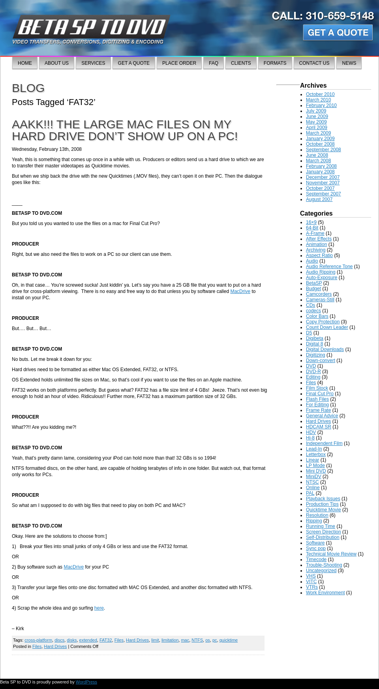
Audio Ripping (321, 272)
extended (88, 640)
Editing (313, 377)
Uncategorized (321, 570)
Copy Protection (323, 322)
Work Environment (325, 592)
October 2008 (320, 144)
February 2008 (321, 166)
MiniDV (313, 476)
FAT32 (105, 640)
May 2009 (316, 122)
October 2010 (320, 94)
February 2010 (321, 105)
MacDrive (240, 291)
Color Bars (317, 316)
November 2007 (323, 183)
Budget (313, 288)
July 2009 (316, 111)
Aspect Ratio (319, 255)
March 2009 (318, 133)
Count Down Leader (327, 327)
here (99, 608)
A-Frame (315, 233)
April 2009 (316, 127)
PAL (310, 493)
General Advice (322, 416)
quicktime (229, 640)
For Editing (317, 404)
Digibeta (314, 338)
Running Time (320, 526)
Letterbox (316, 454)
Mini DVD (316, 471)
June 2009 (317, 116)
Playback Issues (323, 498)
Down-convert (320, 360)
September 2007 (323, 194)
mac (185, 640)
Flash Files (317, 399)
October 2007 (320, 188)
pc (214, 640)
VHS (311, 576)
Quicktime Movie (323, 510)
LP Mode (315, 465)
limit (155, 640)
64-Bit (312, 228)
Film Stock (317, 388)
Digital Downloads (325, 349)
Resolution (317, 515)
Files (119, 640)
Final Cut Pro (320, 393)
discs (59, 640)
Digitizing (315, 355)
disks (72, 640)
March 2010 (318, 100)
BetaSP (314, 283)
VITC (311, 581)
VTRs (312, 587)
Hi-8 (310, 438)
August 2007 (319, 199)
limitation (169, 640)
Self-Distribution (323, 537)
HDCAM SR (318, 427)
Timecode (316, 559)
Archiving (315, 250)
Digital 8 (314, 344)
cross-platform (38, 640)
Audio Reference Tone (329, 266)
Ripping (314, 521)
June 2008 (317, 155)
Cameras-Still (320, 299)
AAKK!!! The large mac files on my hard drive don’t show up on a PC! (125, 130)
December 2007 (323, 177)
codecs (313, 311)
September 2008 (323, 149)
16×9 (311, 222)
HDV (311, 432)
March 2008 (318, 160)
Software (315, 543)
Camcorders (319, 294)
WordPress (86, 682)
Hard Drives (137, 640)
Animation (316, 244)
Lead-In (314, 449)
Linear (312, 460)
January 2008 (320, 172)
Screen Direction (323, 532)
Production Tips (322, 504)
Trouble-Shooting (324, 565)
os (207, 640)
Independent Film (324, 443)
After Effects (319, 239)
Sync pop (316, 548)
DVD (311, 366)
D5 (309, 333)
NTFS (197, 640)
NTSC (312, 482)
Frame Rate (318, 410)
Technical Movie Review (331, 554)
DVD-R (313, 371)
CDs (310, 305)
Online (313, 487)
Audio (312, 261)
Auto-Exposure (321, 277)
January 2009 (320, 138)
